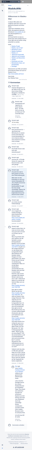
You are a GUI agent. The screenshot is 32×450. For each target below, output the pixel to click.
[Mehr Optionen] (27, 5)
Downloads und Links (17, 61)
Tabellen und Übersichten (18, 58)
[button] (2, 445)
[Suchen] (11, 1)
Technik (14, 59)
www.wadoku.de (19, 32)
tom (14, 11)
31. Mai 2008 (15, 12)
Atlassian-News (24, 443)
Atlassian (18, 447)
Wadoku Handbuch (17, 51)
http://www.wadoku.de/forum (16, 74)
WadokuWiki (14, 8)
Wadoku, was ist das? (17, 48)
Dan (9, 12)
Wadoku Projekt (16, 46)
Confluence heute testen (19, 439)
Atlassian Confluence (19, 441)
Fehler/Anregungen (14, 443)
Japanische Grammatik (18, 54)
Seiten (9, 5)
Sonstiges (14, 66)
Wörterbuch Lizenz (16, 49)
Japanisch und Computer (18, 56)
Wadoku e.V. (15, 53)
